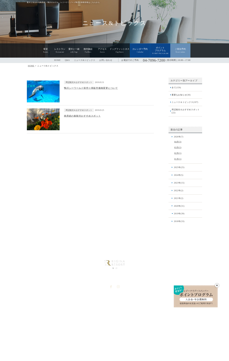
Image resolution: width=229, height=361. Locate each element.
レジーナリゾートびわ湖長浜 (80, 330)
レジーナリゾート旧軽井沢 (110, 330)
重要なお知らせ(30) (181, 95)
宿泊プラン (151, 298)
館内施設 (88, 298)
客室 (63, 302)
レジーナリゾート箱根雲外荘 (73, 336)
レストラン (66, 307)
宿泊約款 (150, 307)
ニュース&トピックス (84, 60)
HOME (57, 60)
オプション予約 (121, 312)
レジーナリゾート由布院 (158, 336)
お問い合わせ (105, 60)
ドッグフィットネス (93, 307)
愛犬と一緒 (66, 312)
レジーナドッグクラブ (130, 344)
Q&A (67, 60)
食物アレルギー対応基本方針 (159, 302)
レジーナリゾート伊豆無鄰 (103, 336)
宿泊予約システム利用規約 (96, 317)
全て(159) (176, 87)
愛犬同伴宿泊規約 (154, 317)
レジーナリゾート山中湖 (131, 336)
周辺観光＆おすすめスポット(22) (186, 111)
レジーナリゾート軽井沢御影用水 (142, 330)
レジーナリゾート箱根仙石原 (49, 330)
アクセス (88, 302)
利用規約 (150, 312)
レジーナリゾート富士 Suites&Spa (177, 330)
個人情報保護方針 (122, 302)
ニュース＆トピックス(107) (185, 102)
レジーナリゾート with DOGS (102, 344)
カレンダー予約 (121, 317)
